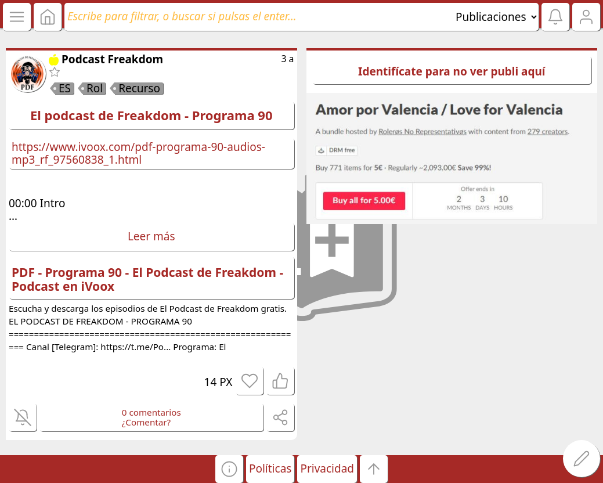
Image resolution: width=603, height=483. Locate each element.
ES (65, 88)
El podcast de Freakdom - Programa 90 (151, 115)
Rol (94, 88)
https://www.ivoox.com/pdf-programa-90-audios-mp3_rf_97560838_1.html (138, 153)
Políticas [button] (270, 468)
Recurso (139, 88)
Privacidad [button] (327, 468)
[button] (229, 469)
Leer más (151, 236)
